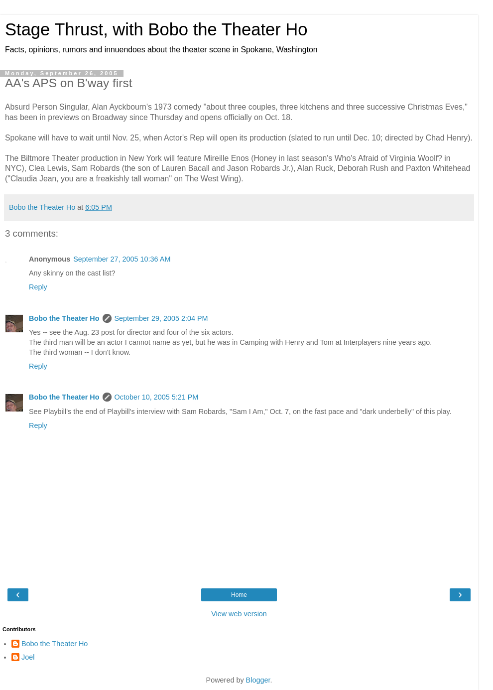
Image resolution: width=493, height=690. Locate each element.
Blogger (258, 680)
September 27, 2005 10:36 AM (121, 259)
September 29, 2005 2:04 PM (161, 318)
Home (239, 594)
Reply (38, 287)
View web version (239, 614)
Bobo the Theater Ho (64, 318)
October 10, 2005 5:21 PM (157, 397)
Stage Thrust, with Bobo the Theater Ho (156, 29)
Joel (27, 657)
